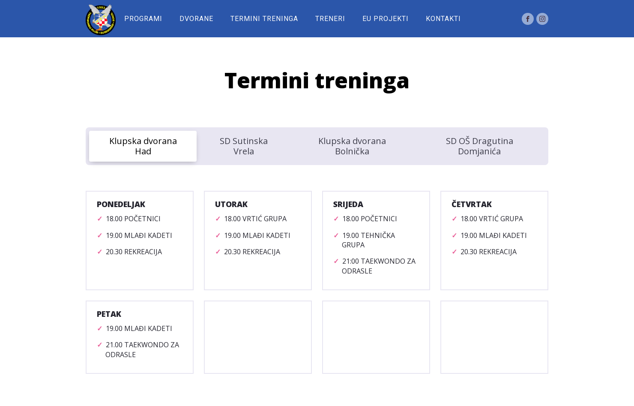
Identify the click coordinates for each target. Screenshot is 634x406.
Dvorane (196, 19)
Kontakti (443, 19)
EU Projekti (385, 19)
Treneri (330, 19)
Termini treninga (264, 19)
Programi (143, 19)
